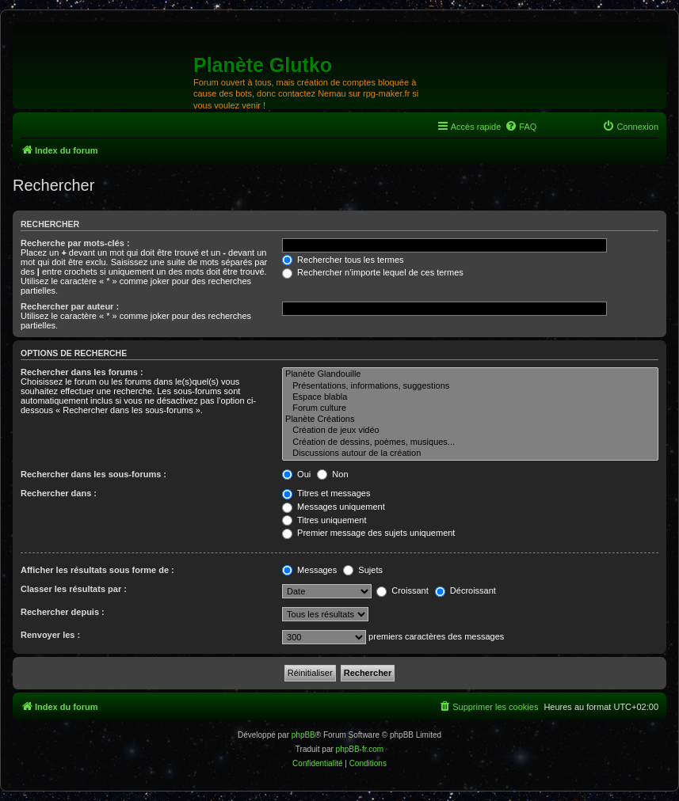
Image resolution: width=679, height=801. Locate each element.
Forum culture (470, 408)
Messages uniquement (333, 506)
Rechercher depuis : (63, 612)
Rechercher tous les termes (343, 259)
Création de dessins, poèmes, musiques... (470, 442)
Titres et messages (326, 493)
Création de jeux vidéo (470, 430)
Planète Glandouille (470, 374)
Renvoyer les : (50, 635)
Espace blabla (470, 397)
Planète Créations (470, 419)
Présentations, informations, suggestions (470, 386)
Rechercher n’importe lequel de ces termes (372, 272)
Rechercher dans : (59, 493)
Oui (296, 474)
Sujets (363, 570)
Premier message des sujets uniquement (368, 532)
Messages (309, 570)
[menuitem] (520, 126)
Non (332, 474)
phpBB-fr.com (360, 749)
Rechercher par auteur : (70, 306)
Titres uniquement (324, 520)
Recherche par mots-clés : (75, 243)
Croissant (402, 590)
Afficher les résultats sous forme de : (97, 570)
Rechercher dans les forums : (82, 372)
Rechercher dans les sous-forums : (93, 474)
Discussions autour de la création (470, 453)
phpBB (303, 735)
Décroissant (465, 590)
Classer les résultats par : (74, 589)
